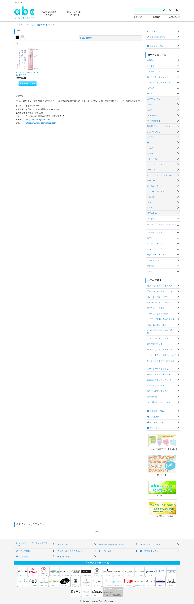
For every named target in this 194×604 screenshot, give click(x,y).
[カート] (170, 10)
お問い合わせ (174, 17)
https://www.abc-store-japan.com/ (41, 123)
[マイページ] (176, 10)
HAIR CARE (74, 13)
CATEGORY (49, 13)
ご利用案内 (155, 17)
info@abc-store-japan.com (38, 119)
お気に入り (138, 17)
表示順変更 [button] (86, 38)
